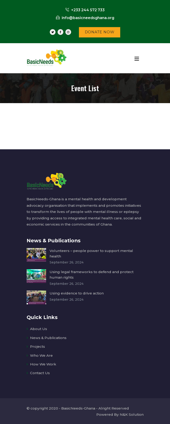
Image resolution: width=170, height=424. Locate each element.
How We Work (43, 363)
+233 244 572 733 (85, 10)
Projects (37, 346)
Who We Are (41, 354)
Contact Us (40, 372)
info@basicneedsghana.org (85, 18)
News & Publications (48, 337)
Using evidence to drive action (77, 292)
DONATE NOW (99, 32)
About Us (38, 328)
